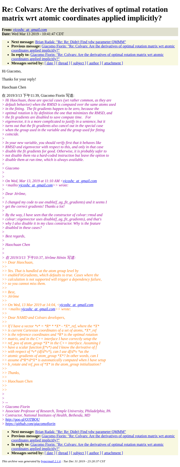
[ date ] (50, 63)
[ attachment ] (112, 63)
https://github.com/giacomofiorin (30, 424)
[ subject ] (78, 63)
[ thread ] (63, 63)
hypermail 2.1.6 (51, 461)
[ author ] (94, 63)
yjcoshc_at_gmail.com (80, 181)
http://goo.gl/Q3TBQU (22, 419)
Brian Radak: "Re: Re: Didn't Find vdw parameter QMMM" (80, 42)
